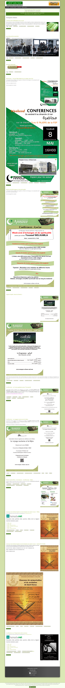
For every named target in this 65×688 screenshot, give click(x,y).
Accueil (7, 7)
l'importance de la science (11, 651)
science (19, 651)
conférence (9, 182)
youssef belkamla (24, 182)
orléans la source (28, 380)
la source (37, 26)
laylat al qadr (9, 380)
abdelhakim (15, 396)
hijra (43, 473)
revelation (15, 26)
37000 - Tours (9, 523)
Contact (19, 7)
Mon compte (24, 7)
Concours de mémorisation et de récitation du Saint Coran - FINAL (23, 512)
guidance (8, 398)
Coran (10, 26)
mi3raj (51, 473)
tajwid (17, 530)
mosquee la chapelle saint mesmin (28, 651)
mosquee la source (28, 473)
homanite (14, 398)
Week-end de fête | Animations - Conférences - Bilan (19, 480)
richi (20, 396)
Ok (29, 686)
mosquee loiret (9, 652)
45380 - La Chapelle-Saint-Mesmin (12, 526)
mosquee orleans (31, 26)
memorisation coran (10, 530)
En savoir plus (33, 686)
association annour (26, 652)
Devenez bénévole (10, 64)
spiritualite (36, 182)
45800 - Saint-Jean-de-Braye (11, 528)
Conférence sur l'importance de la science (16, 633)
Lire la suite (9, 28)
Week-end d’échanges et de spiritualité (16, 189)
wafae (8, 473)
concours (32, 530)
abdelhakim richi (25, 396)
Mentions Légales (32, 674)
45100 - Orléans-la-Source (11, 525)
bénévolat (11, 71)
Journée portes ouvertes (12, 36)
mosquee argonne (10, 531)
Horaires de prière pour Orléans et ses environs (32, 9)
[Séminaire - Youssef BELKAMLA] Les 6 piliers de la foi (19, 78)
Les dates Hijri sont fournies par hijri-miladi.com (32, 11)
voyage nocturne (37, 473)
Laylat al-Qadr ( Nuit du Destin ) (14, 294)
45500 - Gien (9, 527)
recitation (26, 530)
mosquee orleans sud (10, 485)
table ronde (26, 485)
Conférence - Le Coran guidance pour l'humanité (18, 387)
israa (47, 473)
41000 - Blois (9, 524)
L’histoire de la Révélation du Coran (15, 20)
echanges (30, 182)
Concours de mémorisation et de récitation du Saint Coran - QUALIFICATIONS (25, 544)
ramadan (21, 380)
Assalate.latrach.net (28, 513)
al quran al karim (22, 26)
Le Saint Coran (13, 7)
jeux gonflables (19, 485)
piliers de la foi (43, 182)
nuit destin (16, 380)
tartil (21, 530)
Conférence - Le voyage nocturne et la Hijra (17, 419)
